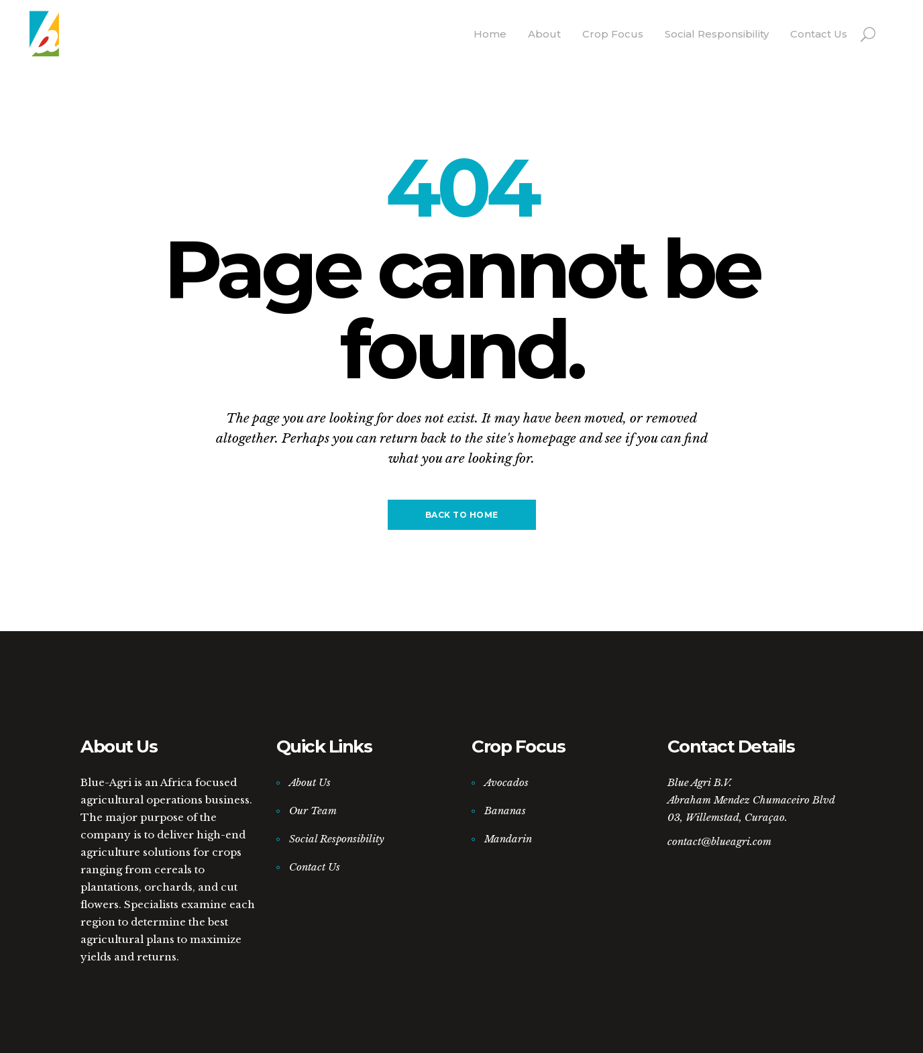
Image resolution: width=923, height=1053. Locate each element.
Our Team (313, 810)
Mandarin (508, 838)
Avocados (506, 782)
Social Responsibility (336, 838)
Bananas (505, 810)
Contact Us (314, 867)
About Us (310, 782)
